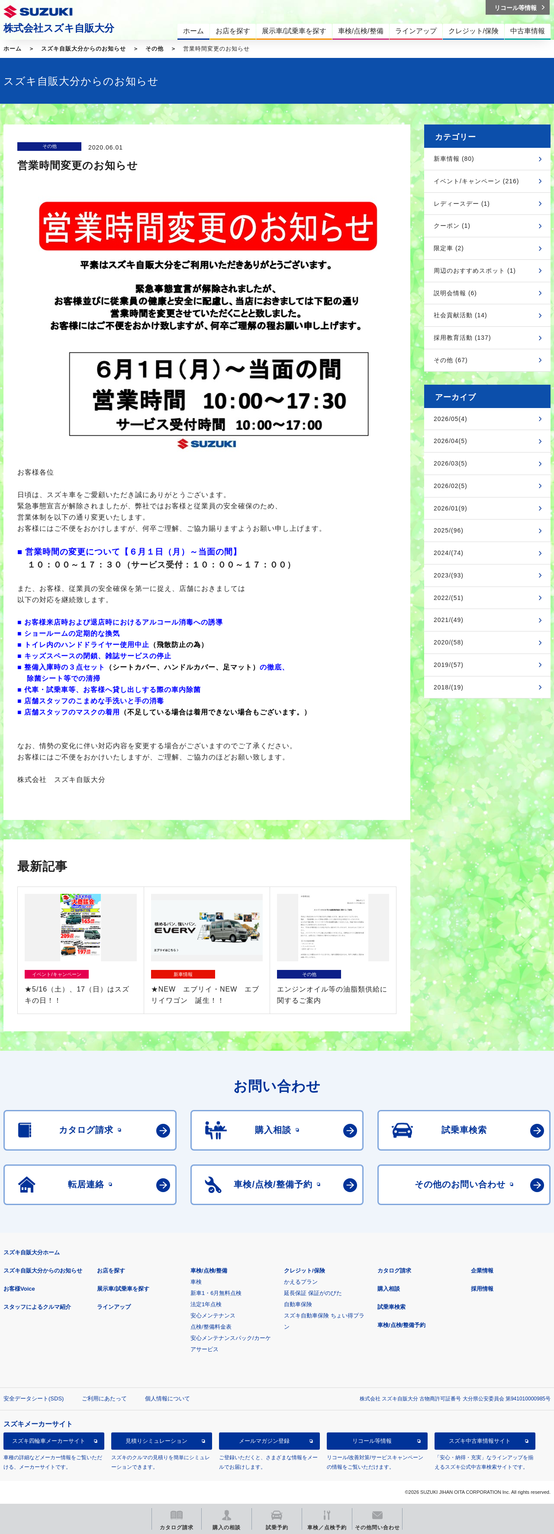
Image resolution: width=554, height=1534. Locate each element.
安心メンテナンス (212, 1315)
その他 (154, 48)
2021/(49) (449, 619)
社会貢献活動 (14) (460, 315)
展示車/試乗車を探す (123, 1288)
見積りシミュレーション (156, 1441)
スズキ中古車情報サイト (480, 1441)
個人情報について (167, 1398)
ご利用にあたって (104, 1398)
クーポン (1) (452, 225)
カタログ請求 (394, 1270)
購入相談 (388, 1288)
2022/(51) (449, 597)
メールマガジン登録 (264, 1441)
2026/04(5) (450, 440)
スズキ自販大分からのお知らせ (83, 48)
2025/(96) (449, 530)
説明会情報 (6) (455, 293)
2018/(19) (449, 687)
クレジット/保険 (304, 1270)
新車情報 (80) (454, 158)
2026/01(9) (450, 508)
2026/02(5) (450, 485)
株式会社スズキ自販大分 (58, 28)
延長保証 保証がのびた (313, 1293)
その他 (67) (451, 360)
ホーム (12, 48)
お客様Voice (19, 1288)
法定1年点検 (206, 1304)
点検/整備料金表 (211, 1327)
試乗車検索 (391, 1307)
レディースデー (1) (462, 203)
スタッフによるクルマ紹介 (37, 1307)
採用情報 (482, 1288)
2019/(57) (449, 664)
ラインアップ (114, 1307)
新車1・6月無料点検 (216, 1293)
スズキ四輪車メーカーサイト (48, 1441)
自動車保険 (298, 1304)
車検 (196, 1282)
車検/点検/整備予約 (401, 1325)
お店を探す (111, 1270)
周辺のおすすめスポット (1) (475, 270)
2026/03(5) (450, 463)
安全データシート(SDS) (33, 1398)
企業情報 (482, 1270)
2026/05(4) (450, 418)
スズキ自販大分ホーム (31, 1252)
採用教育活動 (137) (462, 337)
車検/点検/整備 (208, 1270)
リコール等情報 (372, 1441)
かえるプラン (301, 1282)
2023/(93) (449, 575)
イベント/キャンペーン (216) (476, 181)
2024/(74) (449, 552)
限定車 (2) (449, 248)
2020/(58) (449, 642)
